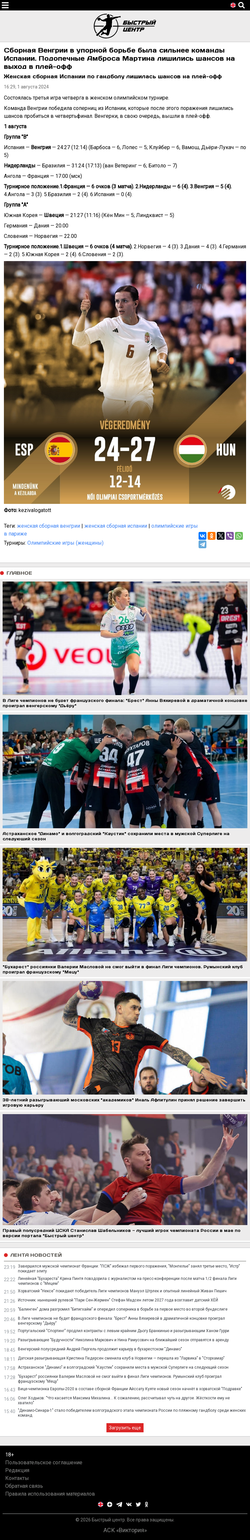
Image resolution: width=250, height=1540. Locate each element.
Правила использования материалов (50, 1494)
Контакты (17, 1478)
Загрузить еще (125, 1427)
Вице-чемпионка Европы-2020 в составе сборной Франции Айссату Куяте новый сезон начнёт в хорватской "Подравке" (130, 1389)
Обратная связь (24, 1486)
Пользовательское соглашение (43, 1462)
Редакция (17, 1470)
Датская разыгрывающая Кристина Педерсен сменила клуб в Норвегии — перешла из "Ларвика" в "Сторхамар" (121, 1358)
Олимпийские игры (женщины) (65, 543)
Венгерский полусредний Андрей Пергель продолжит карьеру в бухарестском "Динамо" (100, 1349)
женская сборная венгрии (48, 526)
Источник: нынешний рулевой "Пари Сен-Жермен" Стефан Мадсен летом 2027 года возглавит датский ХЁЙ (118, 1300)
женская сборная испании (115, 526)
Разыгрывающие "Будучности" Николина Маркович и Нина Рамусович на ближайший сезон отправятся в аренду (123, 1340)
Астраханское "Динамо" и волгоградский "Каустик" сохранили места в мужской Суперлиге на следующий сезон (123, 1367)
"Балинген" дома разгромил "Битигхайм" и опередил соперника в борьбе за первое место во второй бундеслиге (123, 1309)
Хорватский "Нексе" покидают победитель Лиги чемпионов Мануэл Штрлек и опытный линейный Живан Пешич (122, 1291)
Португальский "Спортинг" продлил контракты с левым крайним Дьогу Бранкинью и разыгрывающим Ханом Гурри (123, 1331)
